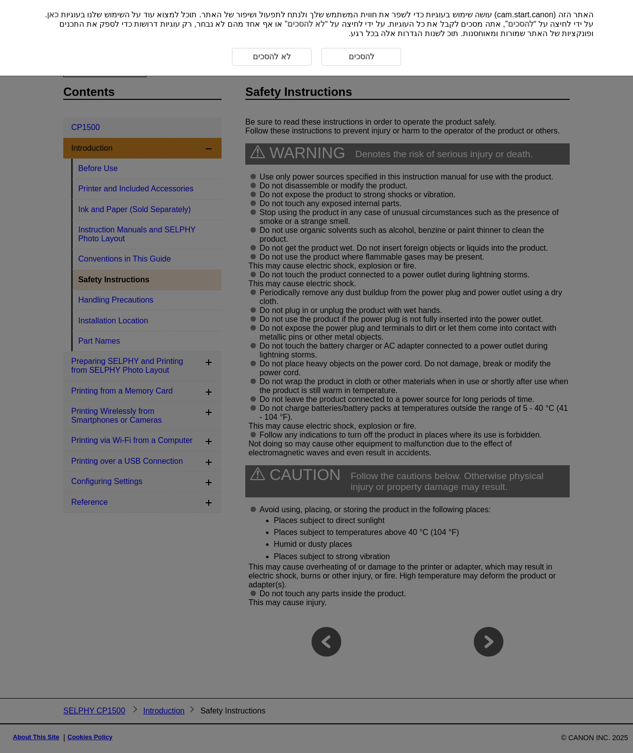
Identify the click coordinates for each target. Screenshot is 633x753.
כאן (52, 14)
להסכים (521, 24)
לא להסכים (306, 24)
